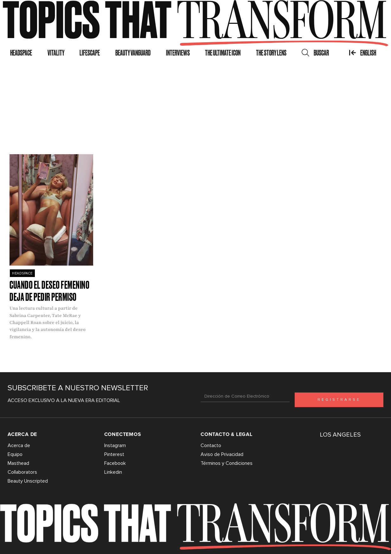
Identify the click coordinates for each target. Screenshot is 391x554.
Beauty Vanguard (133, 53)
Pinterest (114, 454)
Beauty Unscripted (28, 481)
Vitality (56, 53)
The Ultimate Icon (222, 53)
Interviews (178, 53)
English (362, 53)
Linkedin (113, 472)
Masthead (18, 463)
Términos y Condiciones (227, 463)
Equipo (15, 454)
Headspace (21, 53)
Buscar (315, 53)
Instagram (115, 445)
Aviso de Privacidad (222, 454)
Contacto (211, 445)
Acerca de (19, 445)
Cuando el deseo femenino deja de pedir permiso (49, 291)
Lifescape (90, 53)
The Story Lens (271, 53)
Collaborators (22, 472)
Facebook (115, 463)
